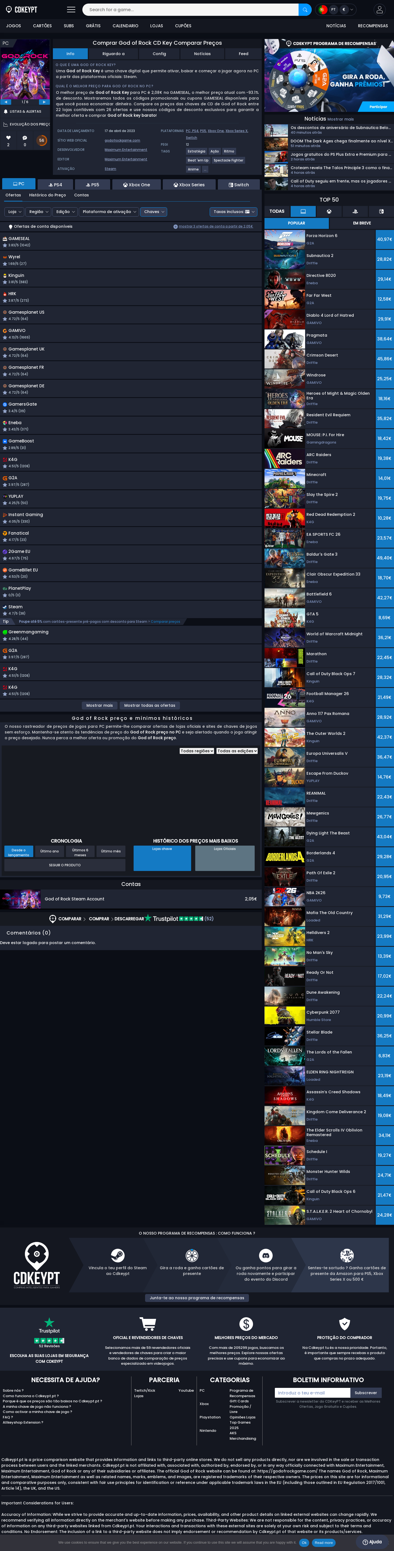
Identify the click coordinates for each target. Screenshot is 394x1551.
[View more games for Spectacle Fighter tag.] (229, 162)
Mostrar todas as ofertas (149, 722)
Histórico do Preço (47, 195)
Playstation (210, 1417)
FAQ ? (8, 1417)
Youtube (186, 1390)
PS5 (203, 130)
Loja (12, 211)
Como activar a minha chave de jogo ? (37, 1411)
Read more (324, 1543)
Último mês (111, 868)
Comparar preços (165, 636)
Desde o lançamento (18, 869)
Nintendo (208, 1430)
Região (36, 211)
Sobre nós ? (13, 1390)
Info (70, 53)
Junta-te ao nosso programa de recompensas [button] (197, 1298)
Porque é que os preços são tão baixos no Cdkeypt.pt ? (52, 1401)
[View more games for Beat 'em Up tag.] (198, 162)
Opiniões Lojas (242, 1417)
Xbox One (216, 130)
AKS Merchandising (243, 1435)
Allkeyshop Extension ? (23, 1422)
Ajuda (372, 1542)
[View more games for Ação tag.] (215, 153)
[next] (44, 102)
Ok (304, 1543)
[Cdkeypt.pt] (21, 10)
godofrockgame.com (122, 140)
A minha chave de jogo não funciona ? (37, 1406)
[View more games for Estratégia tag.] (197, 153)
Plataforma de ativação (107, 211)
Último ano (49, 868)
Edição (63, 211)
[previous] (5, 102)
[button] (380, 10)
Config (159, 53)
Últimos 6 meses (80, 869)
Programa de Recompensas (242, 1393)
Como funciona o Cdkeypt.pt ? (31, 1396)
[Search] (305, 10)
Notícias (202, 53)
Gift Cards (239, 1401)
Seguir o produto (65, 882)
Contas (81, 195)
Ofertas (13, 195)
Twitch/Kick (144, 1390)
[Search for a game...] (197, 10)
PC (202, 1390)
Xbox (204, 1403)
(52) (179, 936)
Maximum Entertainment (126, 149)
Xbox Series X (236, 130)
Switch (191, 137)
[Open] (71, 10)
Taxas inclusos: (231, 211)
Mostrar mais (99, 722)
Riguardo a (114, 53)
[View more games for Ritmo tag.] (229, 153)
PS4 (195, 130)
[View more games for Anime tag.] (193, 171)
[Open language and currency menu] (336, 10)
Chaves (151, 211)
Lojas (138, 1396)
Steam (110, 168)
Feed (243, 53)
